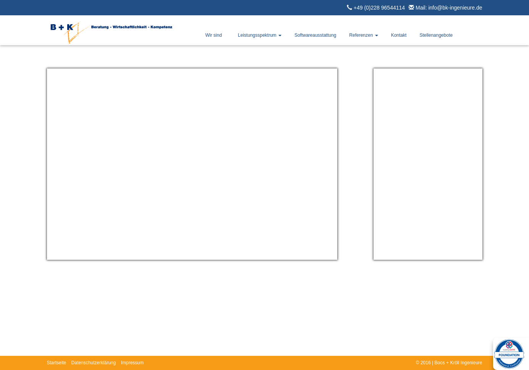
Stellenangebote (436, 35)
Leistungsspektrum (259, 35)
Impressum (132, 362)
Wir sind (213, 35)
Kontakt (399, 35)
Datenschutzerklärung (93, 362)
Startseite (56, 362)
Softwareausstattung (315, 35)
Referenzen (363, 35)
